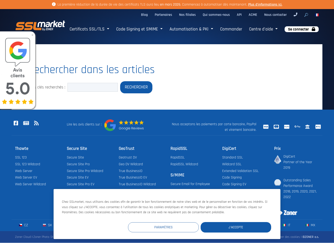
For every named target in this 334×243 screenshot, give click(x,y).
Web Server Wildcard (30, 184)
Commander (231, 29)
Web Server (23, 171)
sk (47, 225)
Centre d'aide (261, 29)
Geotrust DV (128, 157)
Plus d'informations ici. (265, 4)
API (239, 14)
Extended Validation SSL (240, 171)
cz (23, 225)
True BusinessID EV (133, 177)
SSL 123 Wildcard (27, 164)
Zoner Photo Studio (46, 237)
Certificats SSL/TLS (88, 29)
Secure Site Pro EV (80, 184)
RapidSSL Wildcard (184, 164)
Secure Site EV (78, 177)
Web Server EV (26, 177)
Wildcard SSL (231, 164)
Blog (144, 14)
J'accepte (243, 227)
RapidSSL (177, 157)
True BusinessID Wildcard (137, 184)
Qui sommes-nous (216, 14)
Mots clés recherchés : (46, 87)
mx (310, 225)
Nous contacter (275, 14)
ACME (253, 14)
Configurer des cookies (285, 237)
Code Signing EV (234, 184)
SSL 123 (21, 157)
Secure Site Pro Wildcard (85, 171)
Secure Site (75, 157)
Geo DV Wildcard (131, 164)
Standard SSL (232, 157)
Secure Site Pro (78, 164)
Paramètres (186, 227)
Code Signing (232, 177)
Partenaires (163, 14)
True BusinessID (130, 171)
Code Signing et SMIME (137, 29)
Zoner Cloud (23, 237)
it (286, 225)
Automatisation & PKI (190, 29)
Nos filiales (187, 14)
